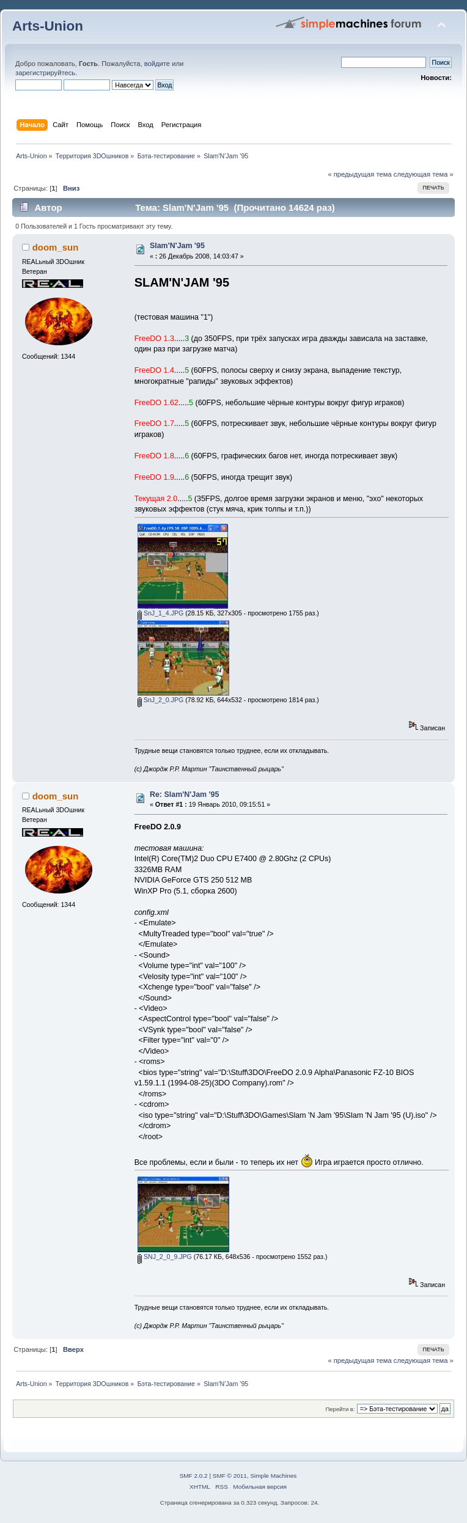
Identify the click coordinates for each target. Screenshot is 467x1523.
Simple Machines (273, 1475)
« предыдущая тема (359, 174)
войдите (157, 63)
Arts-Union (47, 26)
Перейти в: (340, 1409)
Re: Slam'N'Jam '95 (184, 794)
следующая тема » (424, 174)
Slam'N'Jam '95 (177, 245)
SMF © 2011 (230, 1475)
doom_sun (55, 247)
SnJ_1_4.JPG (160, 613)
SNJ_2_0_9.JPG (165, 1256)
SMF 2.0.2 (194, 1475)
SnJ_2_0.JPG (160, 699)
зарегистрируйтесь (45, 72)
